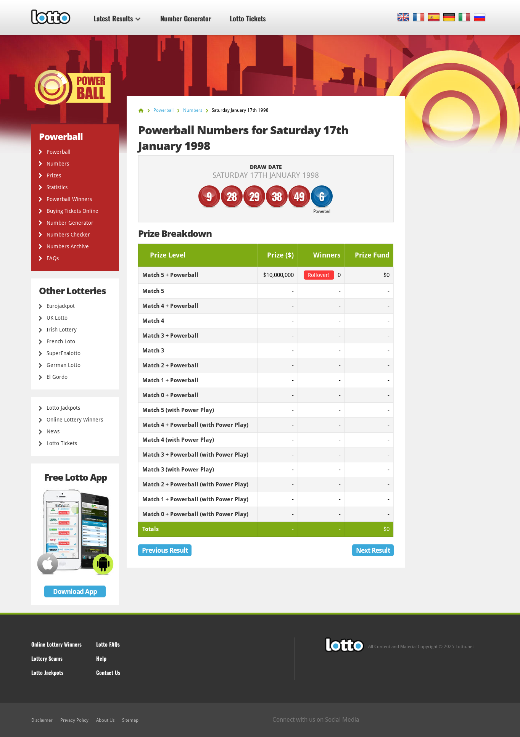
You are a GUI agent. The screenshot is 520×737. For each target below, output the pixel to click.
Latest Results (116, 18)
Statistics (57, 187)
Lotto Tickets (248, 18)
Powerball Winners (69, 199)
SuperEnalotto (63, 353)
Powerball (59, 152)
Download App (75, 591)
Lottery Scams (47, 658)
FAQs (53, 258)
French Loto (61, 341)
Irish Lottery (62, 330)
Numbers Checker (68, 235)
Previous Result (165, 550)
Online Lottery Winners (75, 420)
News (53, 431)
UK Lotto (57, 318)
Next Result (373, 550)
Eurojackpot (61, 306)
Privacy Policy (74, 720)
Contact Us (108, 672)
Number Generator (185, 18)
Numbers (58, 164)
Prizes (54, 175)
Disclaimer (42, 720)
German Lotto (63, 365)
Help (101, 658)
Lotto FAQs (108, 644)
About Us (105, 720)
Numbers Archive (68, 246)
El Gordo (57, 377)
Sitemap (130, 720)
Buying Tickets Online (72, 211)
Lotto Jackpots (63, 408)
